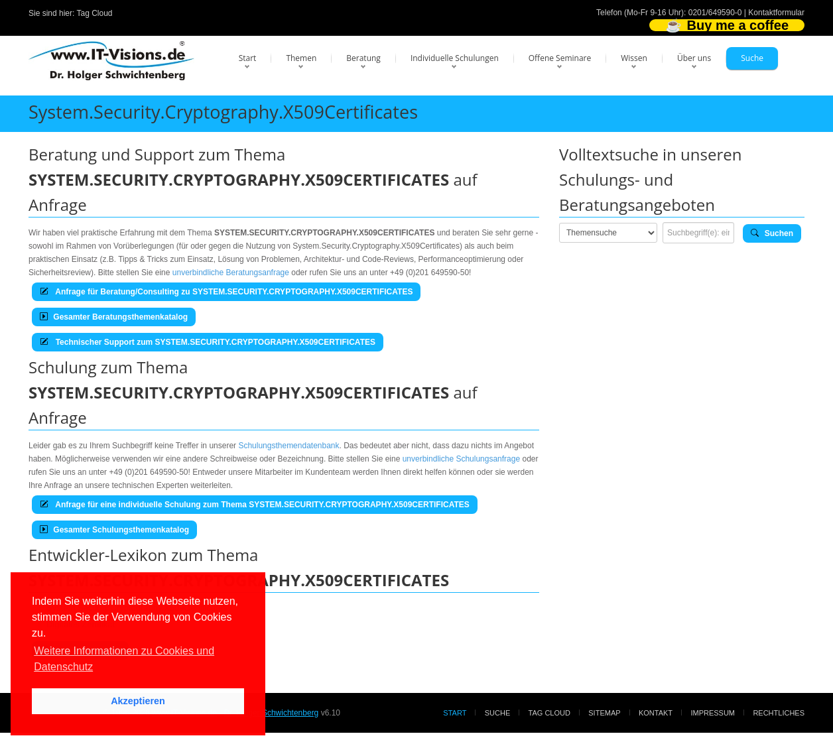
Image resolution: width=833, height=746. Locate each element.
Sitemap (604, 713)
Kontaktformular (776, 12)
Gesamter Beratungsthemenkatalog (114, 317)
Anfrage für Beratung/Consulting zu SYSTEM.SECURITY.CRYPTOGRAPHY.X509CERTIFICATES (226, 291)
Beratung (363, 58)
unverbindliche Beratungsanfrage (230, 272)
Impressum (712, 713)
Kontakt (656, 713)
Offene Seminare (560, 58)
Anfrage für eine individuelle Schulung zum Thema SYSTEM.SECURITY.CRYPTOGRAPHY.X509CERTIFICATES (255, 504)
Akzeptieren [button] (138, 701)
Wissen (634, 58)
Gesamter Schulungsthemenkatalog (114, 529)
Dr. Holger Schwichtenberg (271, 712)
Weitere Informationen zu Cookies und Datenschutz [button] (124, 658)
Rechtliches (778, 713)
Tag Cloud (95, 13)
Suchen (772, 233)
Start (248, 58)
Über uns (694, 58)
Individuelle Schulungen (455, 58)
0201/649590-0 (715, 12)
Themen (301, 58)
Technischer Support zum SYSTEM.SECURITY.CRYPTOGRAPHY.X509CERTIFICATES (207, 342)
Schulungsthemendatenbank (288, 445)
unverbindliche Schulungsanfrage (461, 459)
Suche (752, 58)
